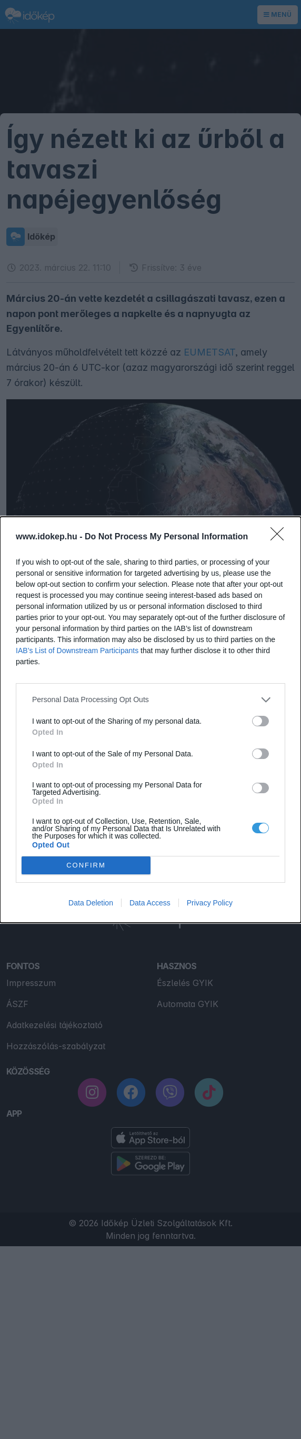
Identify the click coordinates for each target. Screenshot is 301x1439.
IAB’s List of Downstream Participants (77, 650)
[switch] (260, 721)
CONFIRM (86, 865)
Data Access (149, 903)
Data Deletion (90, 903)
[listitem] (150, 699)
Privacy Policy (210, 903)
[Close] (280, 537)
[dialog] (150, 720)
